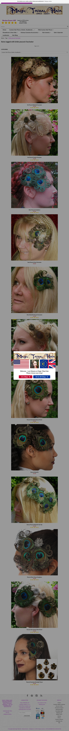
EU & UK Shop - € (42, 377)
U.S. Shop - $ (25, 377)
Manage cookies (48, 1)
